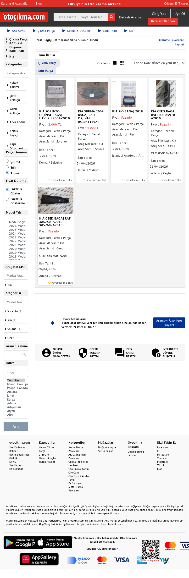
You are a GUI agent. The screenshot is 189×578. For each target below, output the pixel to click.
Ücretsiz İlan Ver (163, 21)
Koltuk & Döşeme (76, 31)
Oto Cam (73, 472)
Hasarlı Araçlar (47, 458)
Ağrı (16, 415)
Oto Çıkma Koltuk (78, 469)
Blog (39, 3)
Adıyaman (16, 407)
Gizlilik (13, 458)
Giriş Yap (159, 13)
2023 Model (16, 237)
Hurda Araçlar (47, 461)
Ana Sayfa (16, 31)
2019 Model (16, 253)
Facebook (162, 447)
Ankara (16, 392)
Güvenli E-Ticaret (176, 3)
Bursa (16, 400)
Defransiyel (75, 483)
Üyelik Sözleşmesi (19, 454)
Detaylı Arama (130, 17)
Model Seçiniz (16, 222)
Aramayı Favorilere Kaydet (169, 323)
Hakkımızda (16, 469)
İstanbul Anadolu (16, 388)
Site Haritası (16, 465)
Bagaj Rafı (107, 31)
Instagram (163, 454)
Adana (16, 403)
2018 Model (16, 257)
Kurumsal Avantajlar (15, 3)
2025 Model (16, 230)
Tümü (15, 173)
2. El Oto (44, 454)
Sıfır (14, 167)
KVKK (12, 461)
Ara (15, 426)
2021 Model (16, 245)
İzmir (16, 396)
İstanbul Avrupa (16, 384)
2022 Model (16, 241)
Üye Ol (179, 13)
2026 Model (16, 226)
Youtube (162, 458)
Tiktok (161, 465)
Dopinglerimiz (136, 451)
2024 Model (16, 234)
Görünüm (103, 63)
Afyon (16, 411)
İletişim (132, 455)
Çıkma (15, 162)
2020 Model (16, 249)
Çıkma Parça (44, 31)
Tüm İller (16, 380)
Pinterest (162, 461)
